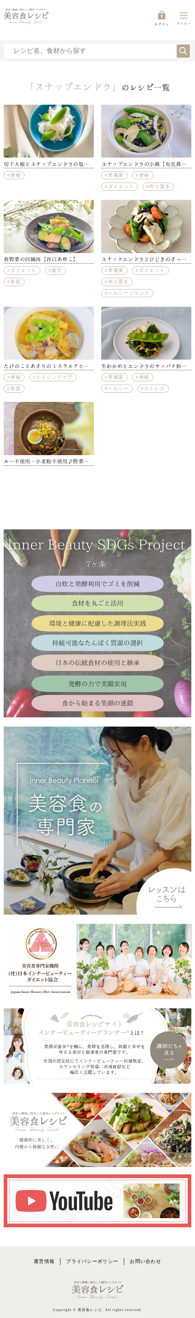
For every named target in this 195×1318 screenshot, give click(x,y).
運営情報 (44, 1261)
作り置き (159, 186)
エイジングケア (54, 377)
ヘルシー (118, 388)
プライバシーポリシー (92, 1261)
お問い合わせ (145, 1261)
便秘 (15, 175)
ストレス (154, 388)
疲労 (57, 270)
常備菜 (116, 175)
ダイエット (121, 186)
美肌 (15, 281)
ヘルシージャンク (129, 293)
